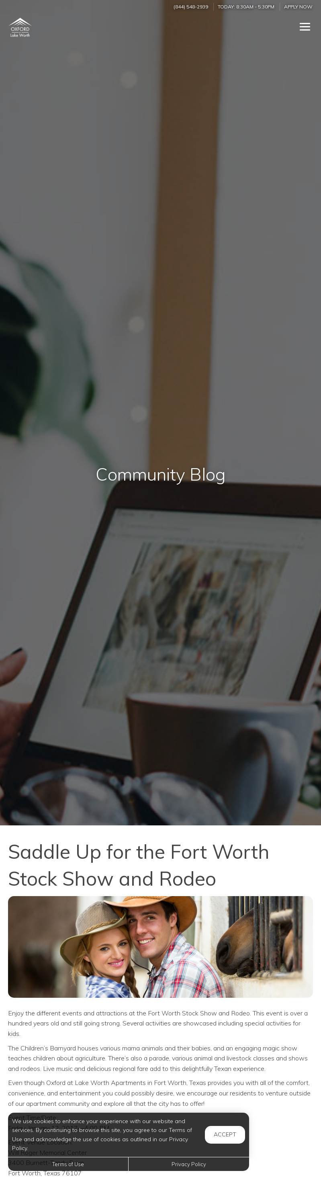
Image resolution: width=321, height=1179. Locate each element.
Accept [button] (225, 1134)
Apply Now (298, 7)
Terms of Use (68, 1164)
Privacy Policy (189, 1164)
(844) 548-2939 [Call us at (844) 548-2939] (191, 7)
